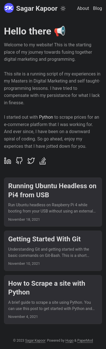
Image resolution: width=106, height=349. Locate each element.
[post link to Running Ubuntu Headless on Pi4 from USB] (53, 202)
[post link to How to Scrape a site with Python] (53, 299)
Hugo (69, 341)
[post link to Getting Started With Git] (53, 251)
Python (46, 117)
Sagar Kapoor (30, 8)
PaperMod (85, 341)
